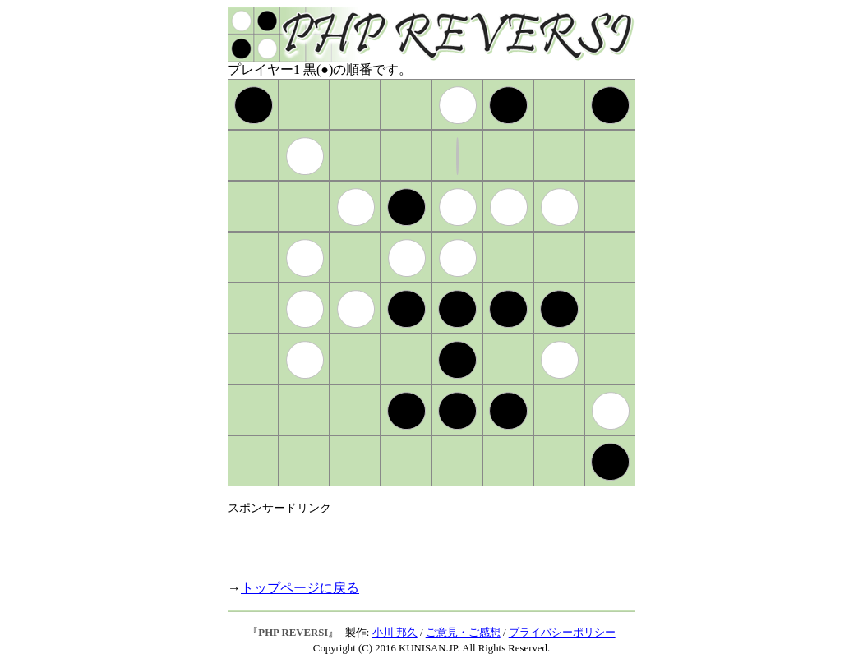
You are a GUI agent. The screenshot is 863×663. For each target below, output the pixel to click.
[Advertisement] (420, 540)
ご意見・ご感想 (463, 632)
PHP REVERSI (293, 632)
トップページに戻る (300, 588)
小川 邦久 (395, 632)
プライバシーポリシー (562, 632)
